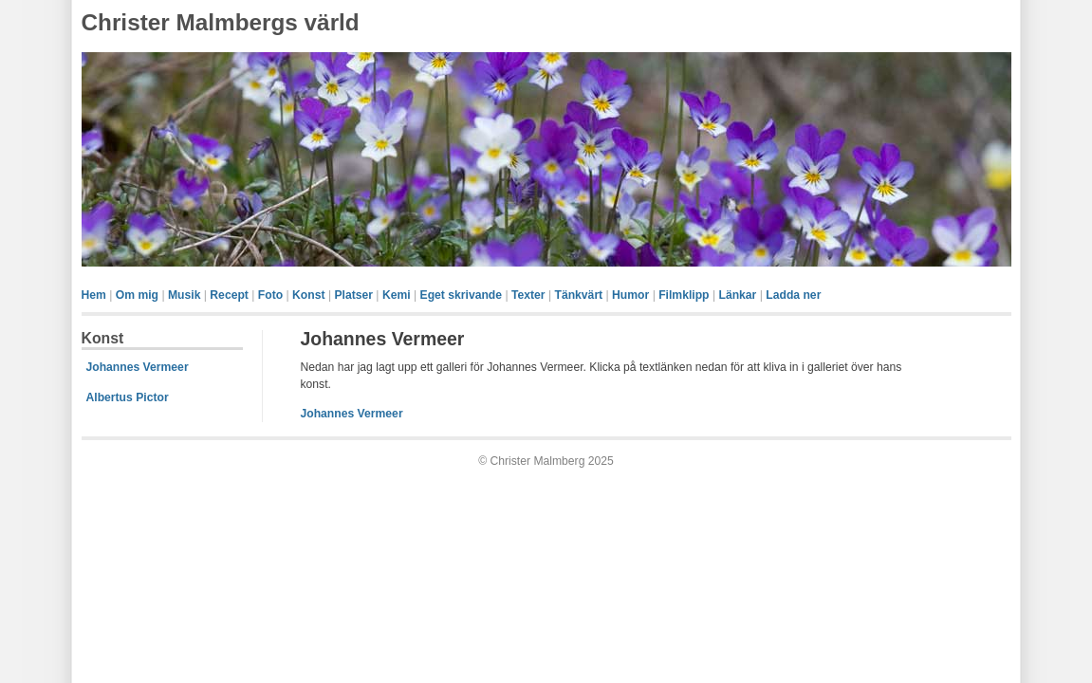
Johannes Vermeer (137, 367)
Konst (308, 295)
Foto (270, 295)
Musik (184, 295)
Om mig (137, 295)
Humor (630, 295)
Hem (94, 295)
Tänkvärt (578, 295)
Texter (528, 295)
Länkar (737, 295)
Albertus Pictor (127, 397)
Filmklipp (683, 295)
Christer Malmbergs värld (221, 22)
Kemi (396, 295)
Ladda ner (793, 295)
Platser (353, 295)
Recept (229, 295)
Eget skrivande (461, 295)
